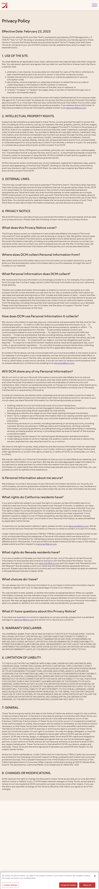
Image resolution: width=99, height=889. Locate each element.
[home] (4, 5)
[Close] (95, 878)
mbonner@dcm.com (76, 107)
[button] (94, 5)
